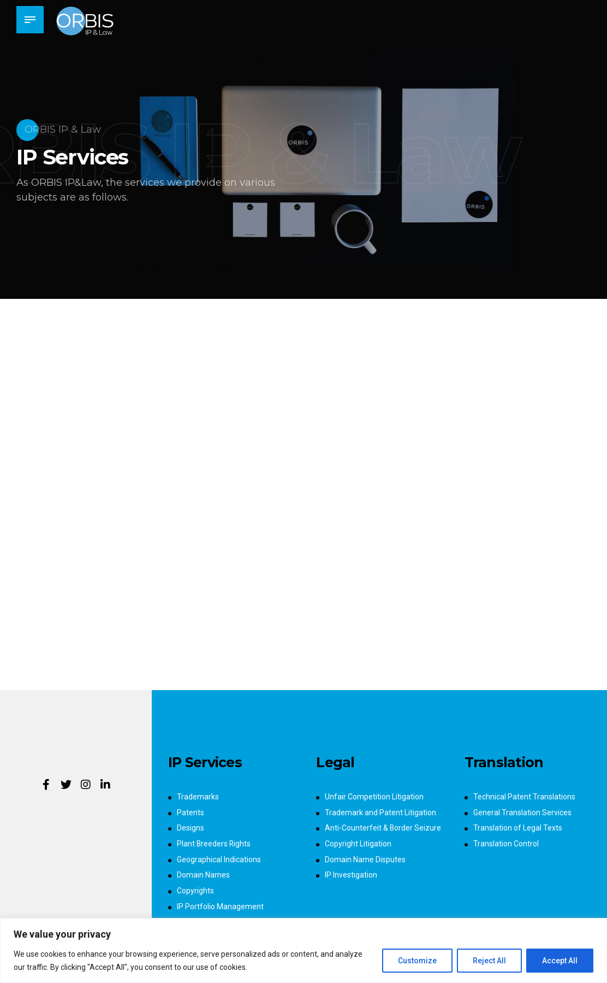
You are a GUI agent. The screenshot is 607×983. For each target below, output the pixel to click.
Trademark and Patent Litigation (380, 812)
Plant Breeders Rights (214, 843)
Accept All (560, 960)
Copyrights (195, 890)
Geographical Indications (219, 859)
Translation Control (506, 843)
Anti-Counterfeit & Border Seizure (383, 827)
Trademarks (198, 796)
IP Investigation (351, 874)
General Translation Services (522, 812)
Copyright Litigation (358, 843)
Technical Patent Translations (524, 796)
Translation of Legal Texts (517, 827)
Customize (417, 960)
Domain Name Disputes (365, 859)
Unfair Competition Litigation (374, 796)
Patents (190, 812)
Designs (190, 827)
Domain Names (203, 874)
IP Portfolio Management (220, 906)
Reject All (489, 960)
